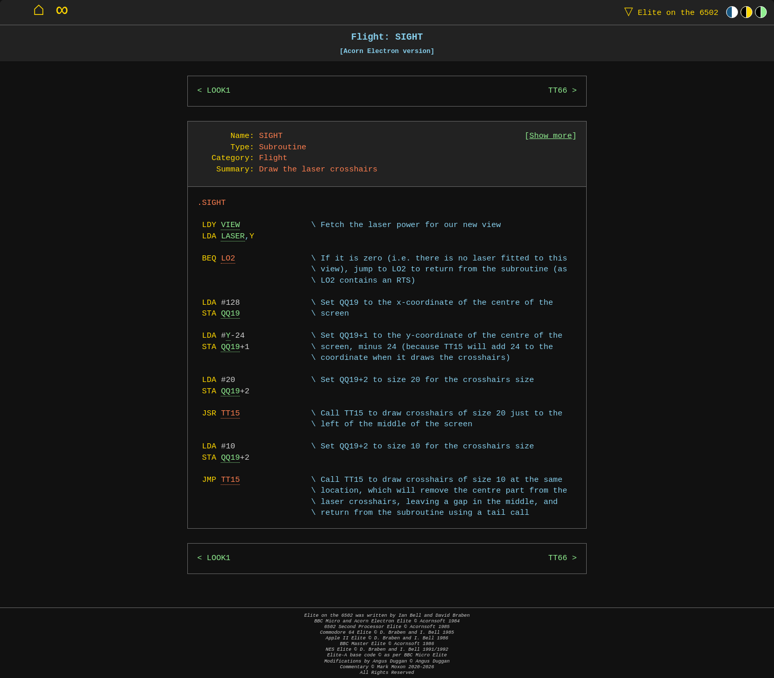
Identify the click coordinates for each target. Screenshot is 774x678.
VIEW (230, 225)
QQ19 (230, 313)
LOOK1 (219, 90)
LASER (232, 236)
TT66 (557, 90)
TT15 (230, 413)
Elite (669, 12)
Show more (551, 136)
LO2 (228, 258)
